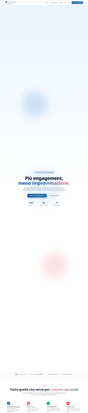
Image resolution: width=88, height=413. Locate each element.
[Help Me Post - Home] (10, 2)
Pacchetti (61, 2)
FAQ (65, 2)
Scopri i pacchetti (54, 195)
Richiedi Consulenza (77, 2)
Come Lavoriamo (53, 2)
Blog (69, 2)
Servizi (46, 2)
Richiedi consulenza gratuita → (37, 195)
